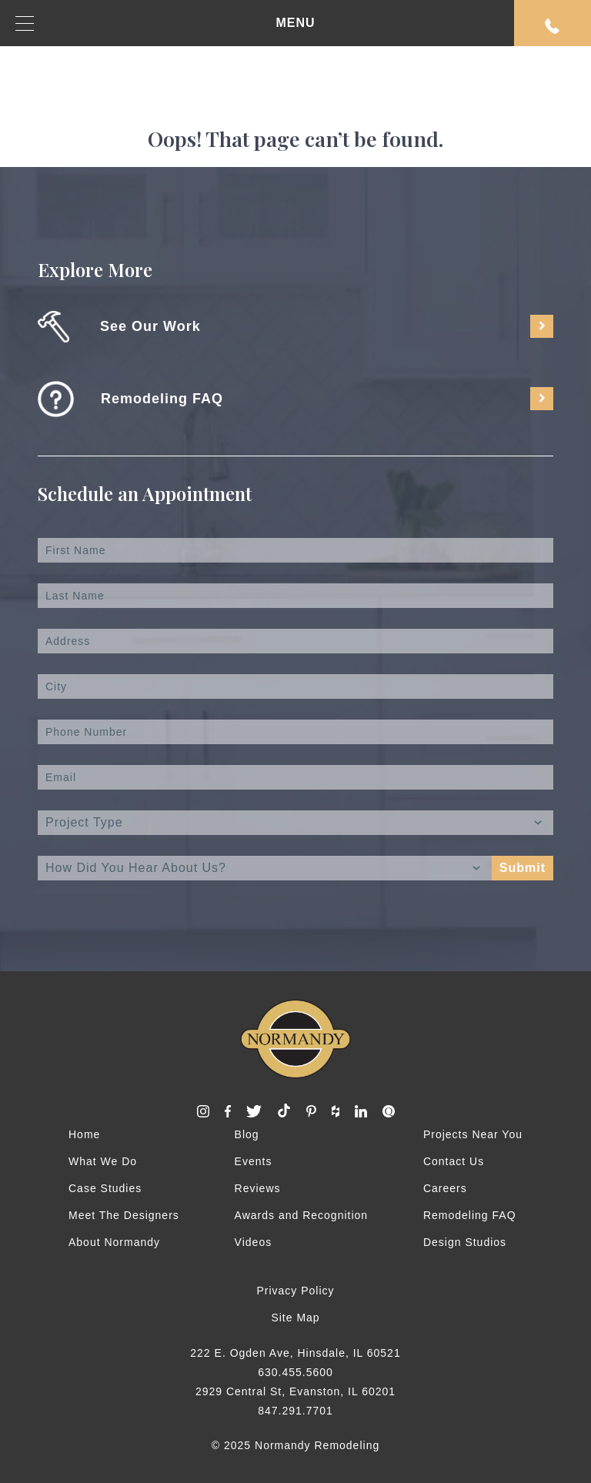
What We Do (102, 1161)
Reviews (258, 1188)
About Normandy (114, 1242)
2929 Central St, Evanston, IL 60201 (295, 1391)
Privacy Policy (295, 1290)
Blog (247, 1134)
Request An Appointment (552, 26)
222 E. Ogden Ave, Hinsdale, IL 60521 (295, 1353)
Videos (253, 1242)
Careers (445, 1188)
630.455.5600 (295, 1372)
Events (253, 1161)
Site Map (295, 1317)
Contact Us (453, 1161)
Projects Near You (473, 1134)
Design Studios (464, 1242)
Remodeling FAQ (469, 1215)
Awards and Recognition (302, 1215)
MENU (165, 23)
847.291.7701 (295, 1411)
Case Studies (105, 1188)
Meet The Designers (123, 1215)
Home (84, 1134)
